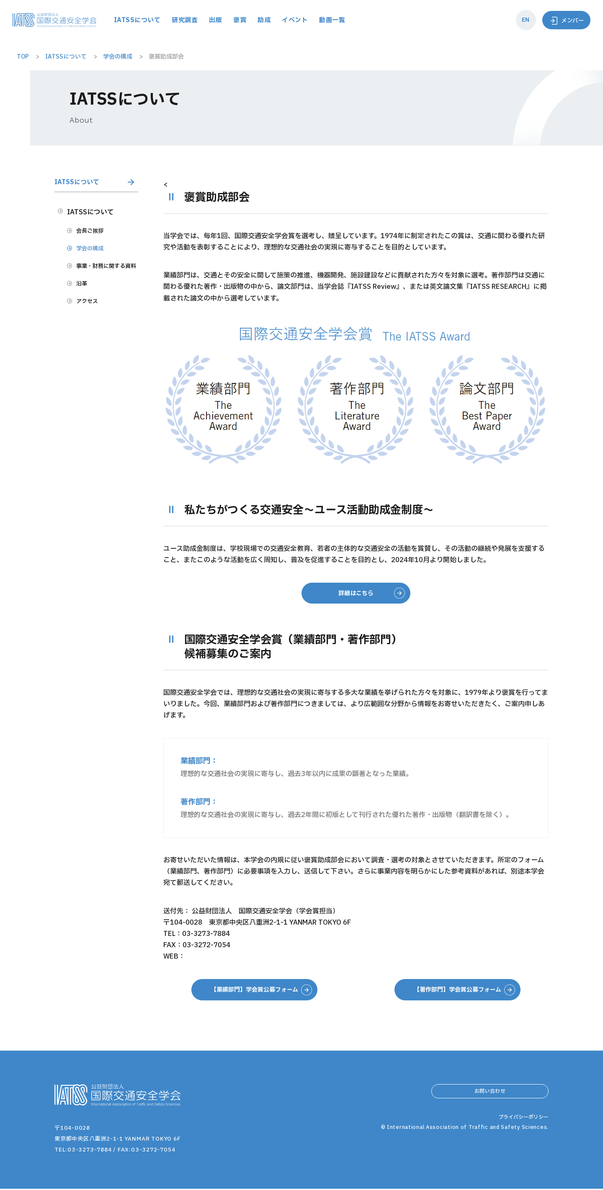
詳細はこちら (356, 593)
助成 (315, 20)
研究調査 (236, 20)
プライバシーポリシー (521, 1140)
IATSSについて (186, 20)
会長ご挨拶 (96, 236)
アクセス (93, 327)
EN (521, 20)
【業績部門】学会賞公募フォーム (254, 990)
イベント (346, 20)
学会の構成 (96, 256)
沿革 (86, 307)
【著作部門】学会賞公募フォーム (457, 990)
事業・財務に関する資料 (106, 281)
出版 (267, 20)
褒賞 (291, 20)
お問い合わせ (490, 1095)
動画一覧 (384, 20)
